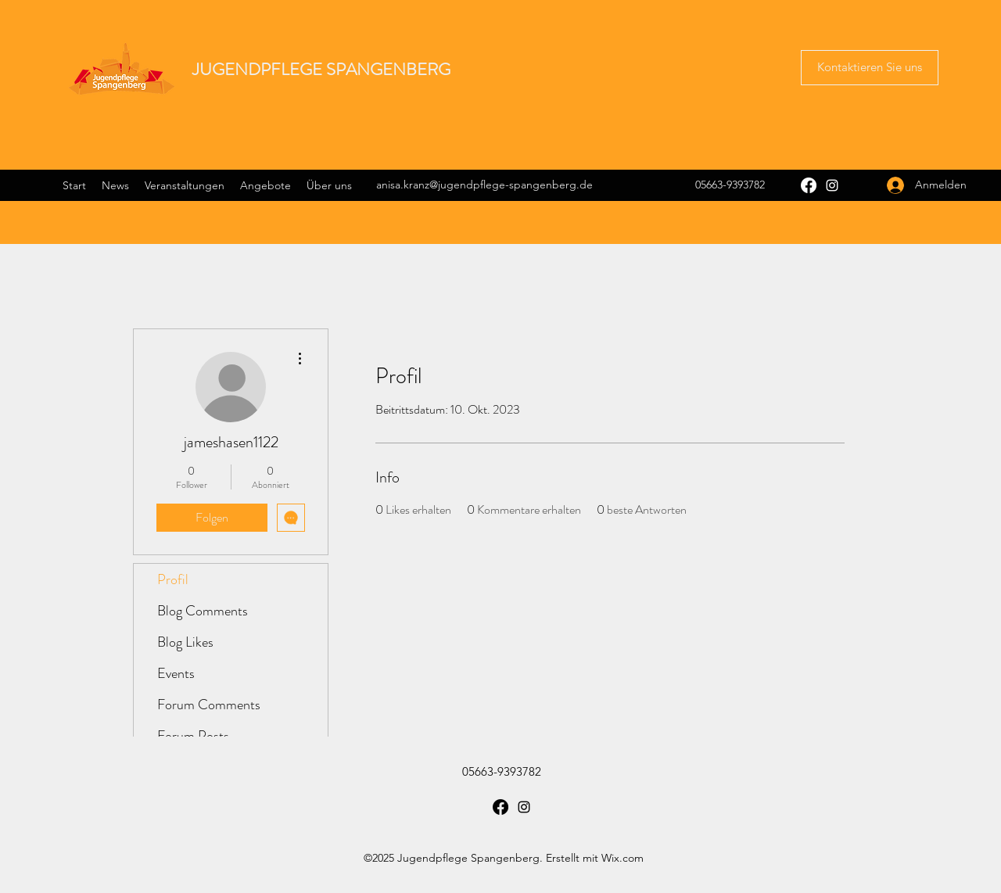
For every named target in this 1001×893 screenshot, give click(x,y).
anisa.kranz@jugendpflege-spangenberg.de (484, 185)
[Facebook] (808, 185)
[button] (869, 67)
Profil (172, 579)
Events (176, 673)
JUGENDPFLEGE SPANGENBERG (321, 69)
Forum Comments (208, 704)
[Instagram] (832, 185)
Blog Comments (202, 611)
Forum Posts (193, 736)
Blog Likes (185, 642)
